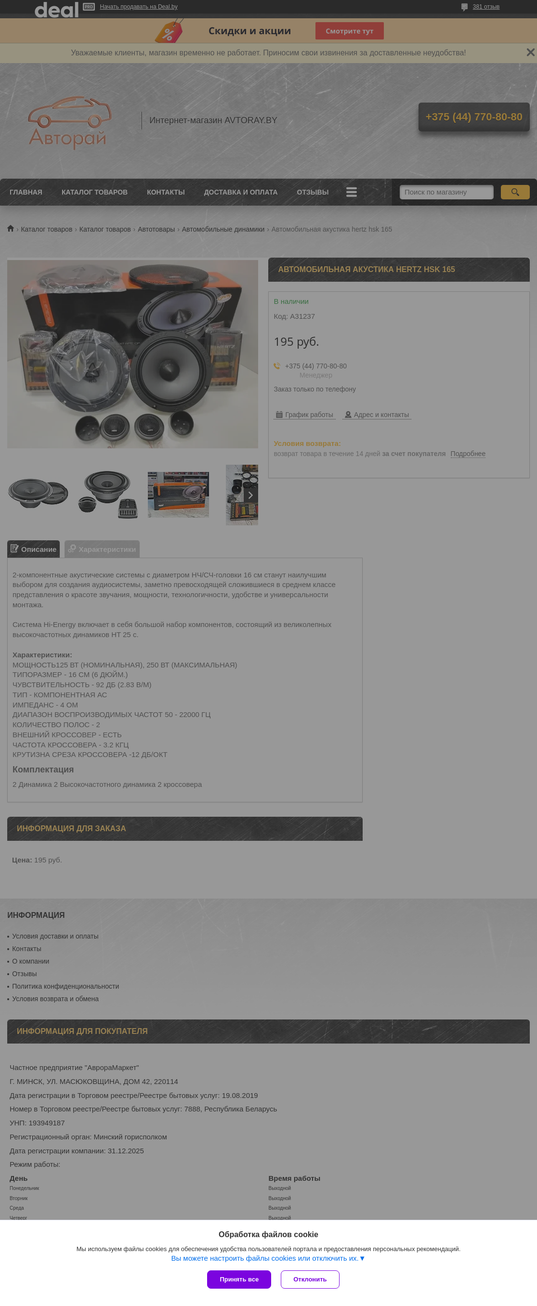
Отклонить (310, 1279)
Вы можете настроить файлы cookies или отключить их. (264, 1258)
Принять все (239, 1279)
